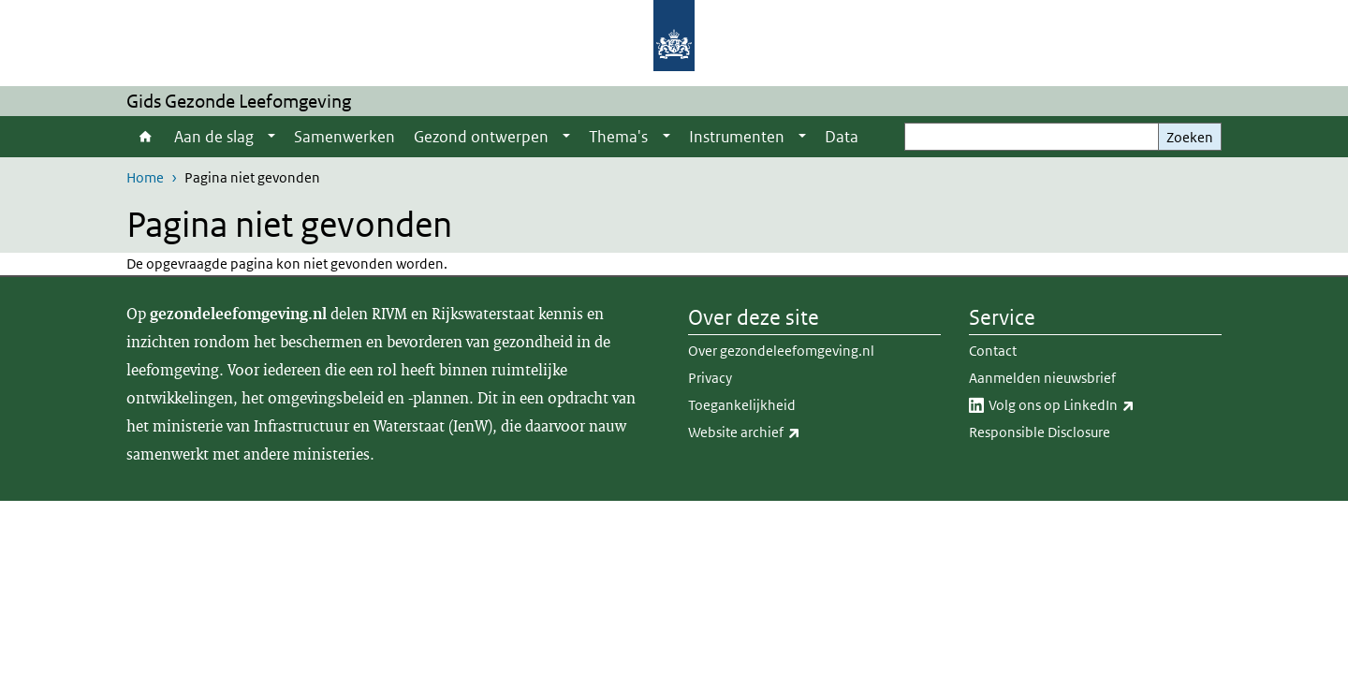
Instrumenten (736, 136)
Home (145, 136)
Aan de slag (214, 136)
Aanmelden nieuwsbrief (1042, 378)
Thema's (618, 136)
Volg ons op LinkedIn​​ (1103, 405)
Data (841, 136)
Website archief (785, 432)
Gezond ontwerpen (481, 136)
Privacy (710, 378)
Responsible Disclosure (1039, 432)
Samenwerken (344, 136)
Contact (993, 350)
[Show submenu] (271, 136)
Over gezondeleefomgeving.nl (781, 350)
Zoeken (1189, 137)
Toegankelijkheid (742, 405)
